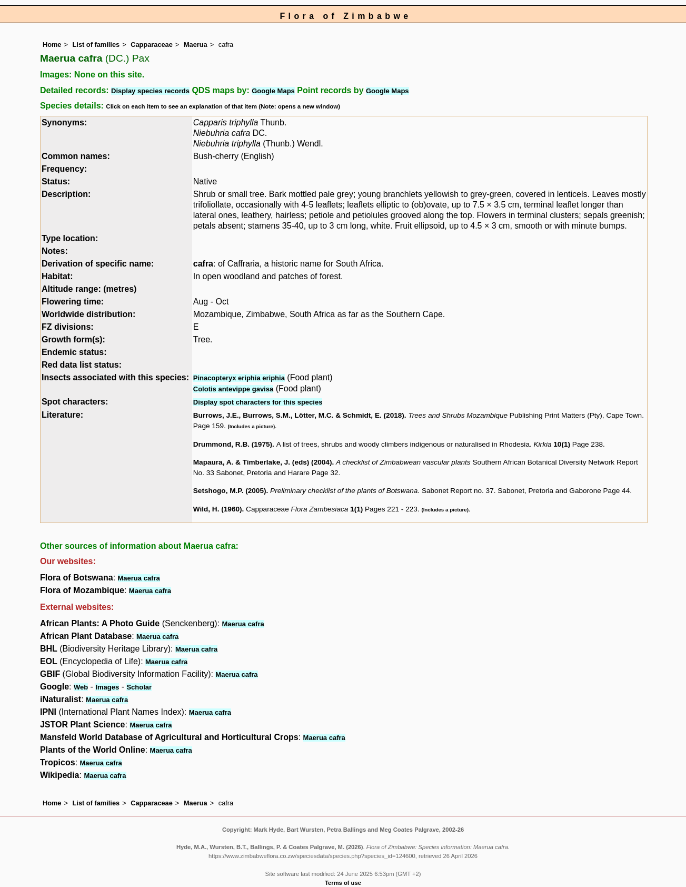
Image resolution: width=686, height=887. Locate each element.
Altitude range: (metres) (89, 288)
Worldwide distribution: (88, 314)
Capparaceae (152, 44)
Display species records (150, 91)
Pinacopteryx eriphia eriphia (239, 378)
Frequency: (64, 168)
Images (107, 687)
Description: (66, 194)
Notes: (55, 251)
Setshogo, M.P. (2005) (229, 491)
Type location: (70, 238)
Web (81, 687)
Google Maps (273, 91)
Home (52, 44)
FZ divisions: (68, 326)
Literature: (62, 414)
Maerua (195, 44)
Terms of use (343, 883)
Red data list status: (82, 364)
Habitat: (57, 276)
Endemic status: (74, 352)
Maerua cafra (139, 578)
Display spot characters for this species (258, 402)
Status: (56, 181)
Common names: (76, 156)
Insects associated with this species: (115, 377)
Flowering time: (73, 301)
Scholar (139, 687)
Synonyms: (64, 122)
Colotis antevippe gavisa (233, 389)
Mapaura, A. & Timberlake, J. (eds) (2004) (262, 462)
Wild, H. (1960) (217, 509)
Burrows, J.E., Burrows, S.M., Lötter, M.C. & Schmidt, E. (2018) (298, 415)
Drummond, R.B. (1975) (232, 444)
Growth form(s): (73, 339)
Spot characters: (75, 401)
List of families (96, 44)
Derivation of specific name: (98, 263)
